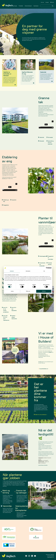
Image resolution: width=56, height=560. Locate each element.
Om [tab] (44, 271)
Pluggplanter (5, 205)
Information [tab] (28, 271)
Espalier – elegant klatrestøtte (14, 317)
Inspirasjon (36, 5)
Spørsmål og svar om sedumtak (50, 142)
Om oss (42, 2)
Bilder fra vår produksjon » (40, 414)
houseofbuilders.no (43, 368)
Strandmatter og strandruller (41, 264)
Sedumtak (41, 137)
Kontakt (47, 2)
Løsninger (15, 5)
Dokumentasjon (28, 5)
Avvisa (12, 291)
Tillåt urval (28, 291)
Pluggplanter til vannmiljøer (50, 257)
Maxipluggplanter (41, 256)
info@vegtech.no (50, 557)
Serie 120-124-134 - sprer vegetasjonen (5, 318)
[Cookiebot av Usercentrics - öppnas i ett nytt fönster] (46, 268)
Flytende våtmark (49, 263)
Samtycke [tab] (12, 271)
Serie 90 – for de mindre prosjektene (5, 310)
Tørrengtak (50, 137)
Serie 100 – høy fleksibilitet (14, 309)
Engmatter (13, 200)
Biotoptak (41, 141)
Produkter (21, 5)
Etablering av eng (5, 200)
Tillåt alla (44, 291)
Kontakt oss (4, 178)
